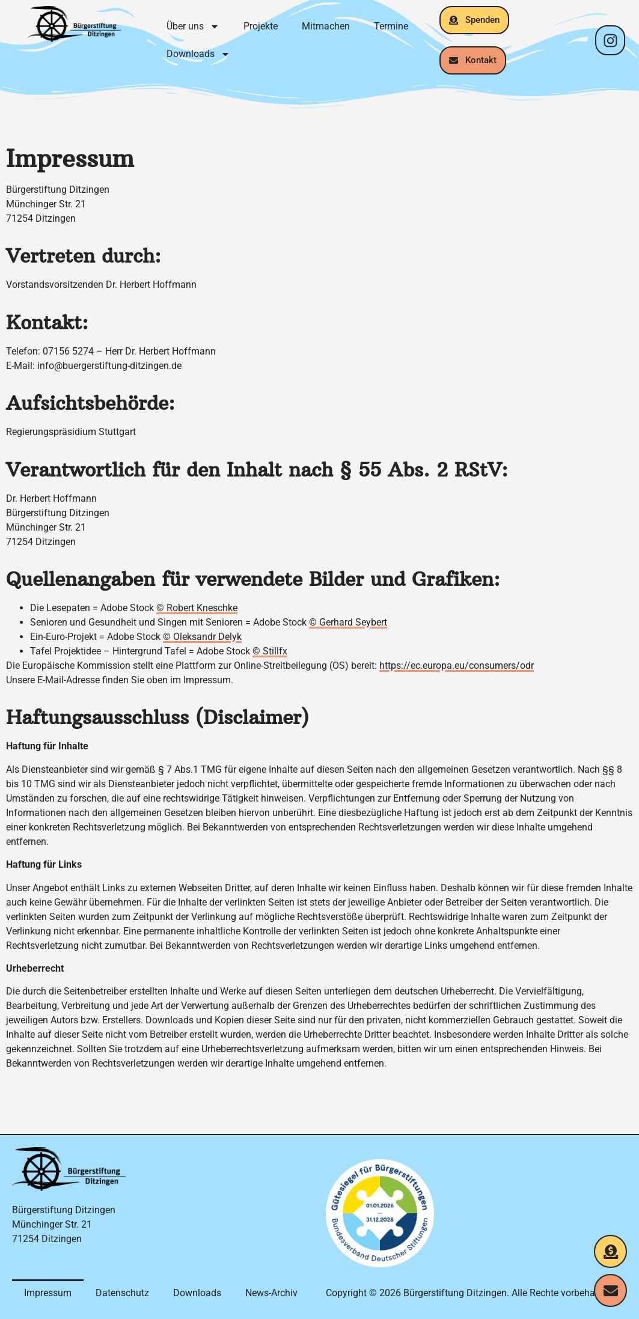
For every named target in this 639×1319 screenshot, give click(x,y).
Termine (391, 26)
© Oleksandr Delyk (202, 636)
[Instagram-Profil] (610, 40)
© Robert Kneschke (196, 608)
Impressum (48, 1293)
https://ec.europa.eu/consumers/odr (456, 665)
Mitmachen (326, 26)
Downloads (198, 54)
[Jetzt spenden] (610, 1251)
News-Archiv (271, 1293)
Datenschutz (122, 1293)
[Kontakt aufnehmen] (610, 1290)
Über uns (193, 26)
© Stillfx (269, 651)
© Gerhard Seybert (348, 622)
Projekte (260, 26)
